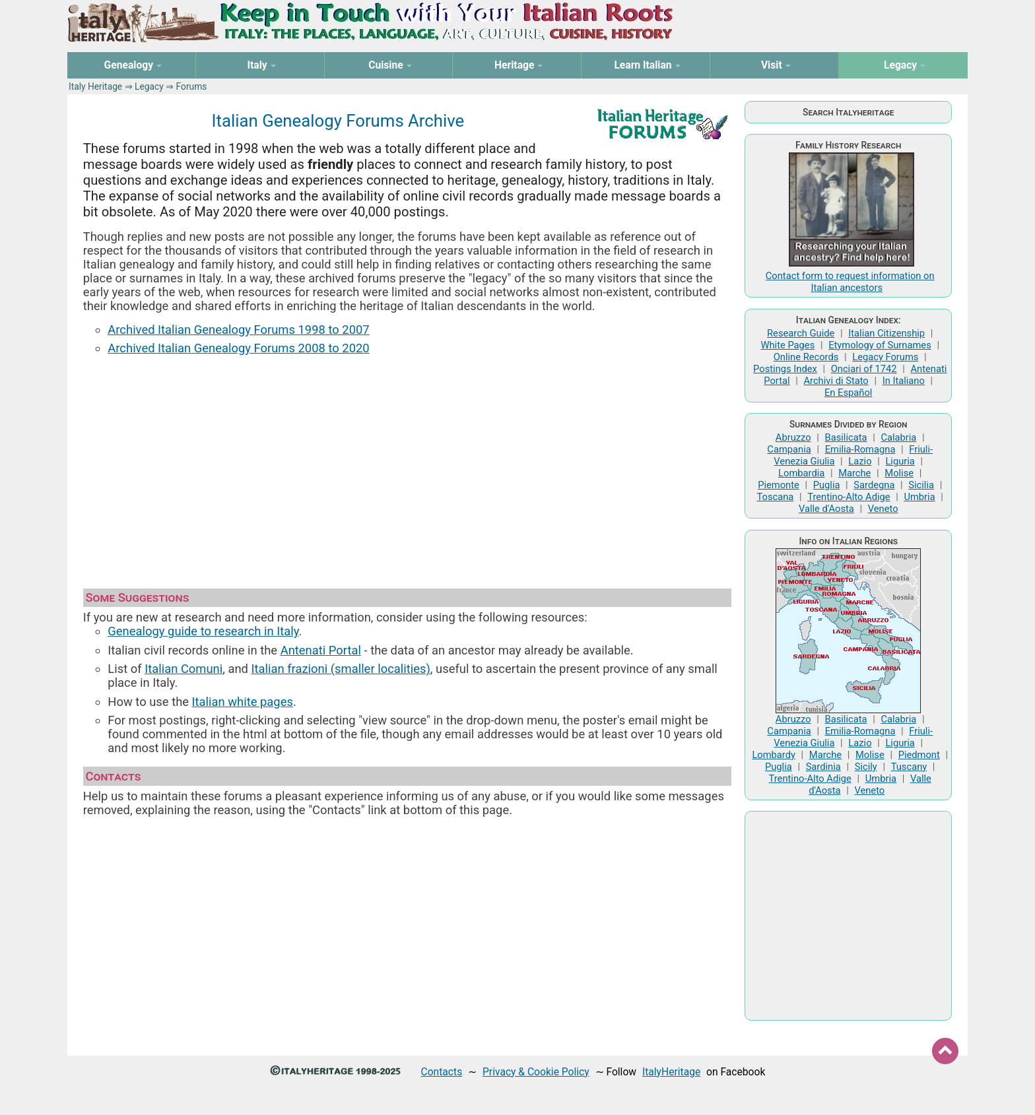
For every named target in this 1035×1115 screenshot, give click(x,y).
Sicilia (921, 485)
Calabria (898, 437)
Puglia (826, 485)
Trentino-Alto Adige (848, 497)
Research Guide (800, 333)
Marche (854, 473)
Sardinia (823, 767)
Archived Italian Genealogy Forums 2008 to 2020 (238, 348)
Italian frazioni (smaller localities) (340, 669)
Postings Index (785, 369)
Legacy (149, 86)
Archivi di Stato (835, 381)
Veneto (883, 509)
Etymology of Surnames (879, 345)
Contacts (442, 1072)
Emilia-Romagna (860, 449)
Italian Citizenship (886, 333)
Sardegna (873, 485)
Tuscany (909, 767)
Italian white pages (242, 702)
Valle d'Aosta (826, 509)
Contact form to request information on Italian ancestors (850, 282)
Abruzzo (793, 437)
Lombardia (801, 473)
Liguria (899, 461)
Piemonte (778, 485)
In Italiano (904, 381)
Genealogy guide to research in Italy (203, 631)
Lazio (859, 461)
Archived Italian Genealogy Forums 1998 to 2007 (238, 329)
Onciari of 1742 (864, 369)
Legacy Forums (885, 357)
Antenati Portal (321, 650)
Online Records (806, 357)
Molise (899, 473)
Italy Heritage (95, 86)
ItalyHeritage (671, 1072)
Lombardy (773, 755)
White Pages (787, 345)
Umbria (919, 497)
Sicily (866, 767)
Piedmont (919, 755)
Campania (789, 449)
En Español (848, 392)
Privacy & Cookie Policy (536, 1072)
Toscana (774, 497)
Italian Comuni (183, 669)
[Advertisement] (407, 465)
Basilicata (846, 437)
